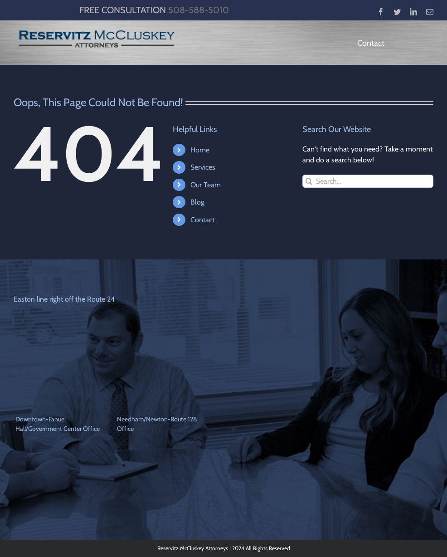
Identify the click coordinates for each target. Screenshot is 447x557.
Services (202, 167)
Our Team (205, 185)
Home (199, 150)
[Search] (309, 181)
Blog (197, 202)
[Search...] (367, 181)
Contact (202, 219)
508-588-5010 (198, 10)
